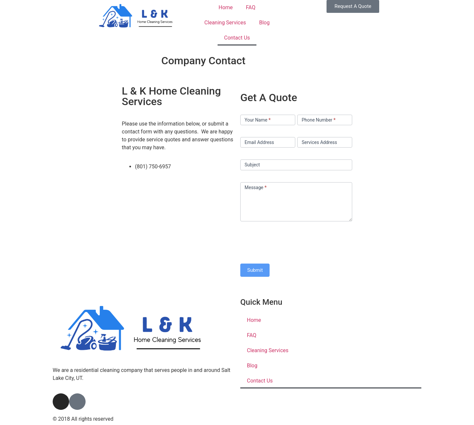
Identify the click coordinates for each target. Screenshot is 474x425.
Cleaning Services (225, 22)
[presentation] (290, 241)
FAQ (250, 7)
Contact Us (237, 38)
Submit (255, 270)
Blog (264, 22)
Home (226, 7)
